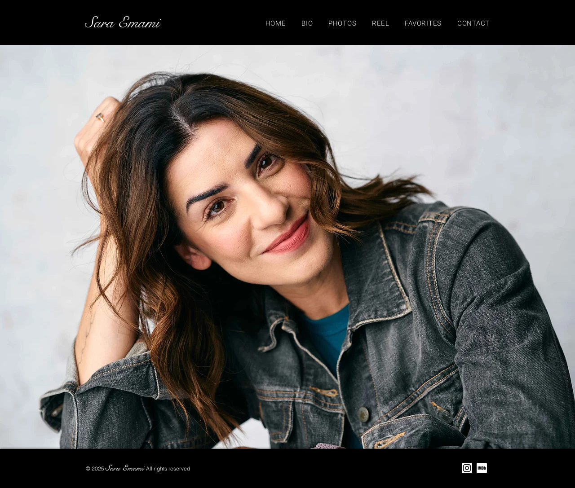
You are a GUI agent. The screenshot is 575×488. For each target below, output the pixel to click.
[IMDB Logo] (482, 468)
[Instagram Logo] (467, 468)
